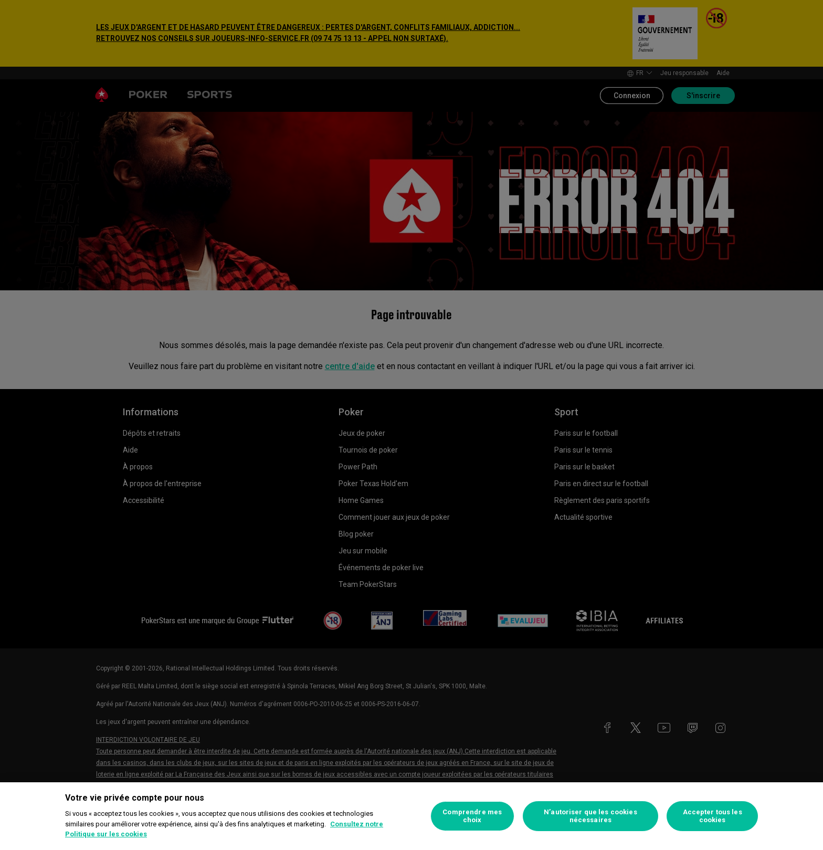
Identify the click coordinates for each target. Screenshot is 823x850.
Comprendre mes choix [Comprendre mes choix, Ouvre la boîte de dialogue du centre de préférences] (472, 816)
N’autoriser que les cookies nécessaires (590, 816)
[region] (411, 816)
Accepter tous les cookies (712, 816)
